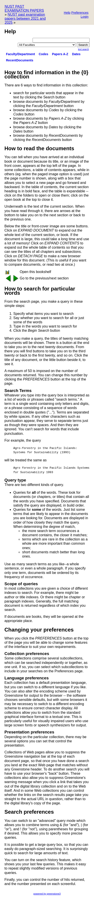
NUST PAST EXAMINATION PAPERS (24, 8)
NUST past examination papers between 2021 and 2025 (25, 18)
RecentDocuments (19, 60)
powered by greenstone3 (47, 893)
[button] (79, 13)
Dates (76, 54)
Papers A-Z (60, 54)
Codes (43, 54)
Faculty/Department (20, 54)
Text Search (83, 49)
